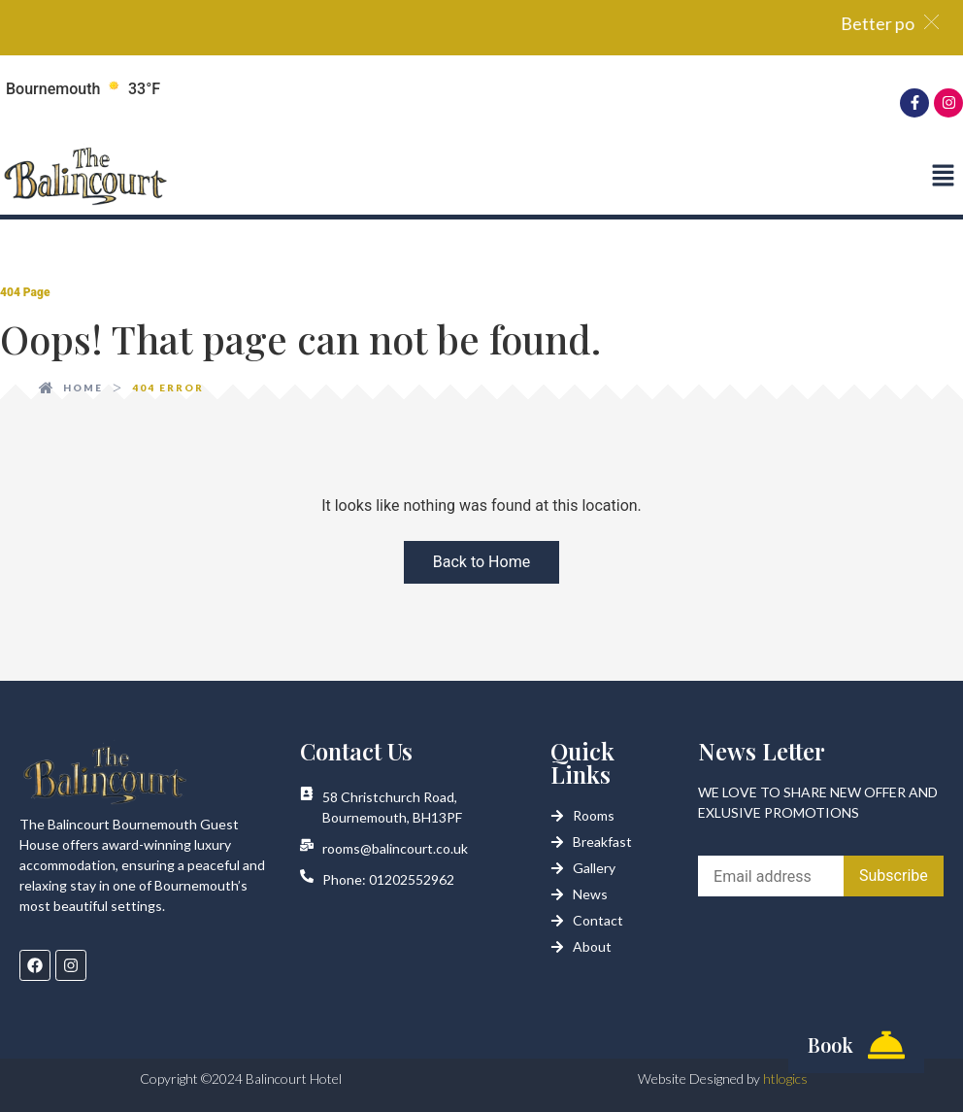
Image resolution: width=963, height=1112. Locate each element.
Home (83, 387)
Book (830, 1044)
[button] (942, 176)
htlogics (785, 1078)
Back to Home (481, 562)
